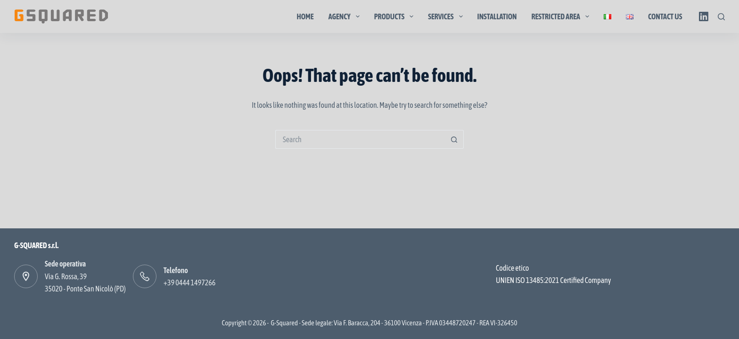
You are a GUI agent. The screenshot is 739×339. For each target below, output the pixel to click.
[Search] (721, 16)
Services (447, 16)
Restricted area (562, 16)
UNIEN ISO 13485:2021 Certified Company (553, 280)
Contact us (665, 16)
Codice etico (512, 268)
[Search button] (454, 139)
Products (396, 16)
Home (304, 16)
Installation (497, 16)
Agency (345, 16)
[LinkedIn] (703, 16)
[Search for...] (360, 139)
